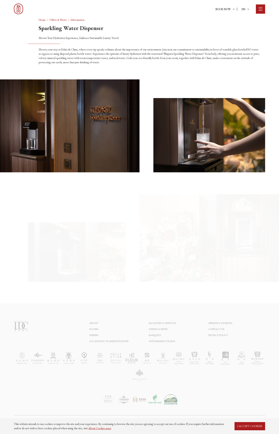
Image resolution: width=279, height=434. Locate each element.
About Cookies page (99, 428)
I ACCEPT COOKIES (249, 426)
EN (245, 9)
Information (77, 20)
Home (42, 20)
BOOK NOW (225, 9)
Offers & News (58, 20)
